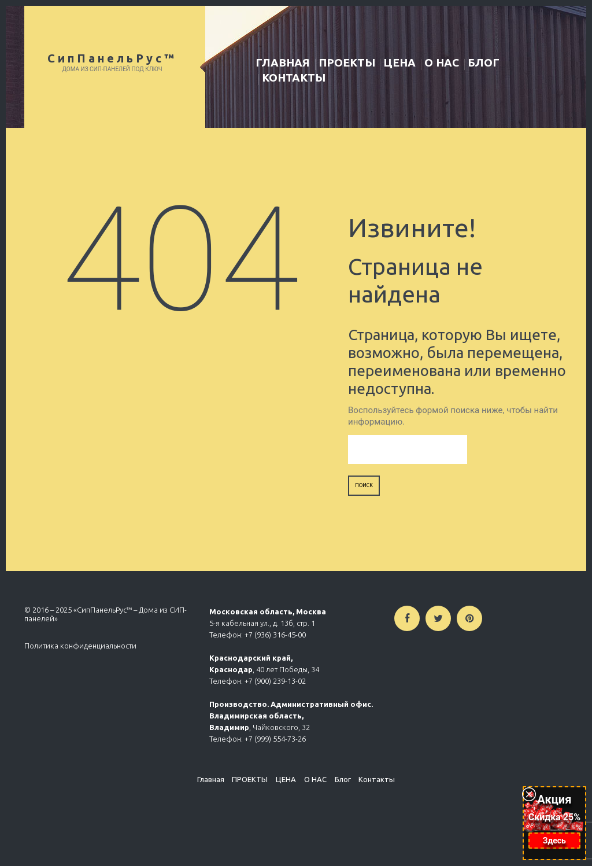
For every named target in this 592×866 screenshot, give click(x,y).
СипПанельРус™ (112, 58)
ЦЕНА (399, 62)
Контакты (293, 77)
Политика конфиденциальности (80, 646)
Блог (484, 62)
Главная (283, 62)
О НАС (441, 62)
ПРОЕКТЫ (347, 62)
